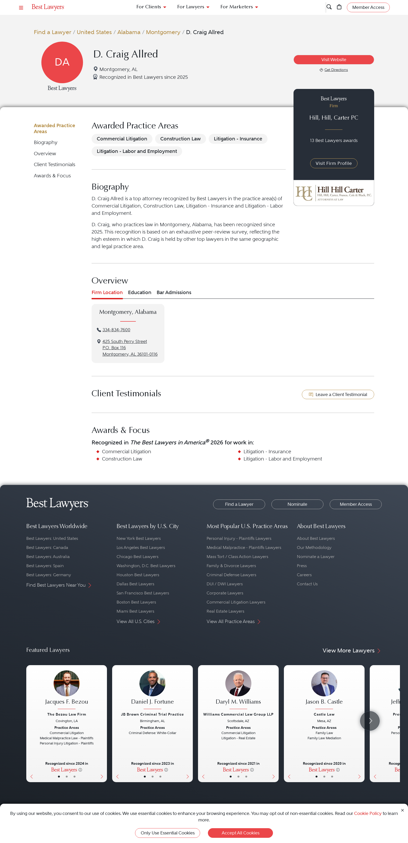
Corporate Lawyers (225, 593)
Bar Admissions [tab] (174, 292)
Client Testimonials (54, 164)
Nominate (297, 504)
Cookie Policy (368, 813)
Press (302, 565)
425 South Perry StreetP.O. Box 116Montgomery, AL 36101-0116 (130, 348)
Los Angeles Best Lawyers (141, 547)
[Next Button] (103, 723)
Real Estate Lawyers (225, 611)
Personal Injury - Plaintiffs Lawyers (239, 538)
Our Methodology (314, 547)
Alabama (129, 32)
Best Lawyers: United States (52, 538)
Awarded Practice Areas (54, 128)
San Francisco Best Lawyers (143, 593)
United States (94, 32)
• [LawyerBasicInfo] (59, 776)
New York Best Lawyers (139, 538)
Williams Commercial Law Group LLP (238, 714)
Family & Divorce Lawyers (231, 565)
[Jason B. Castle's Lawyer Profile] (324, 690)
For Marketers (236, 7)
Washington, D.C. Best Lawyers (146, 565)
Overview (45, 154)
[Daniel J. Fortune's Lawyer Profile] (152, 690)
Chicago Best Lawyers (137, 556)
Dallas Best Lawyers (135, 583)
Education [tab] (139, 292)
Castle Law (324, 714)
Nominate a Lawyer (316, 556)
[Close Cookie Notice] (402, 809)
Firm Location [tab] (107, 292)
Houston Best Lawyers (138, 574)
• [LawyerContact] (74, 776)
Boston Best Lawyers (136, 602)
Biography (46, 142)
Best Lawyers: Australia (48, 556)
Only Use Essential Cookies (168, 832)
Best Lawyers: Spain (45, 565)
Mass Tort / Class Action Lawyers (237, 556)
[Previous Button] (30, 723)
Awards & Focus (52, 176)
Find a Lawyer (52, 32)
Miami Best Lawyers (135, 611)
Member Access (356, 504)
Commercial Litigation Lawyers (236, 602)
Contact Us (307, 583)
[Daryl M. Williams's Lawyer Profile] (238, 690)
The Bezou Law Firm (66, 714)
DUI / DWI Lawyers (225, 583)
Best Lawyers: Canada (47, 547)
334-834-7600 (116, 329)
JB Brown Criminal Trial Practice (152, 714)
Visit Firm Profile (334, 163)
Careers (304, 574)
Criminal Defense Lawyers (231, 574)
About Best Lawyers (316, 538)
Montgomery (163, 32)
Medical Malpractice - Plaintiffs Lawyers (244, 547)
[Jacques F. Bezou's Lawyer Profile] (66, 690)
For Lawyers (190, 7)
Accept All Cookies (240, 832)
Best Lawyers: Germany (48, 574)
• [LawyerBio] (66, 776)
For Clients (148, 7)
